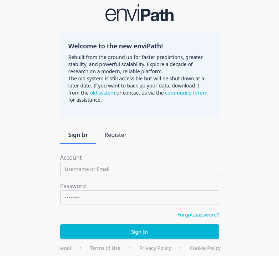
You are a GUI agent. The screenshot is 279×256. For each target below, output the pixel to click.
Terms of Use (105, 248)
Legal (64, 248)
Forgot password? (198, 214)
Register (115, 135)
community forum (186, 92)
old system (102, 92)
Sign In (78, 135)
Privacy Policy (155, 248)
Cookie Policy (205, 248)
